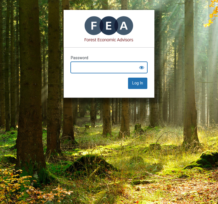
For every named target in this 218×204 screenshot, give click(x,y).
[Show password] (141, 67)
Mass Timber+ (109, 28)
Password (79, 58)
